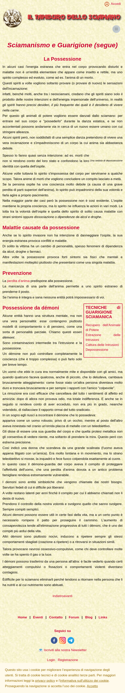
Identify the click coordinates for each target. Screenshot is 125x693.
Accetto (92, 686)
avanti (67, 596)
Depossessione (97, 350)
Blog (88, 617)
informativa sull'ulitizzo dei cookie (84, 681)
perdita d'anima (18, 281)
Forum (74, 617)
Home (22, 617)
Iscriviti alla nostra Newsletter (62, 650)
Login (51, 660)
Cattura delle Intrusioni (102, 345)
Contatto (56, 617)
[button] (116, 29)
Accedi (115, 4)
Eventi (38, 617)
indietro (58, 596)
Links (103, 617)
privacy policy (45, 681)
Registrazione (68, 660)
